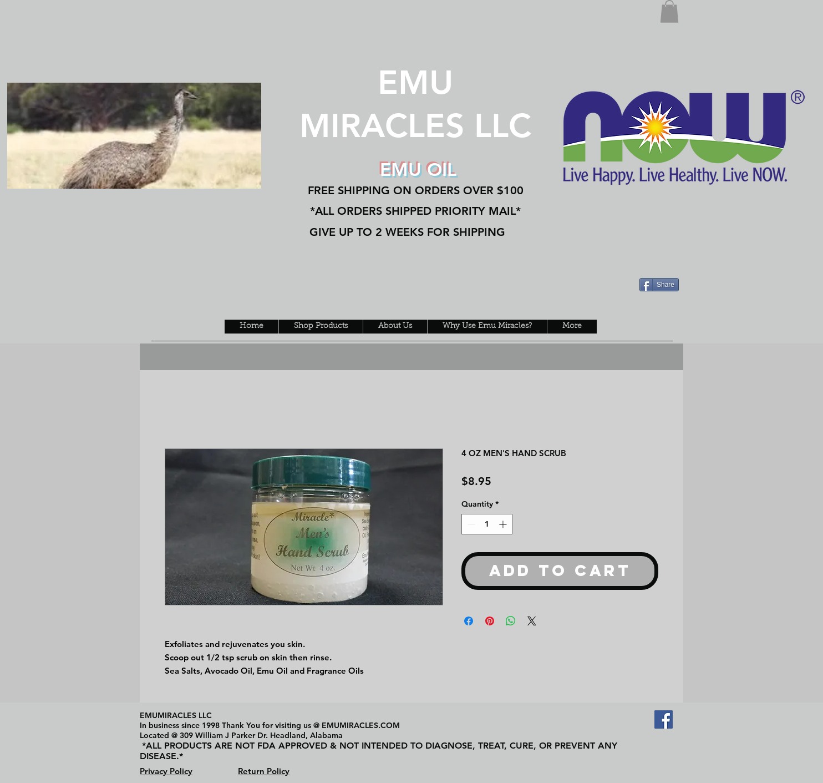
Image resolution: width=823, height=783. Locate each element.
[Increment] (504, 524)
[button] (669, 11)
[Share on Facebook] (468, 621)
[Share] (659, 284)
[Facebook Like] (157, 54)
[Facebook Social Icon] (663, 719)
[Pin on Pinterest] (489, 621)
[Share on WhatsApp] (510, 621)
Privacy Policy (166, 771)
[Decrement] (470, 524)
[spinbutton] (487, 524)
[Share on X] (531, 621)
